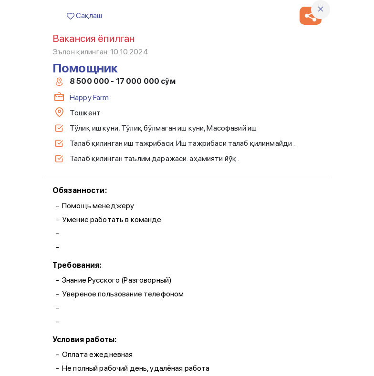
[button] (311, 16)
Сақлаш (84, 15)
